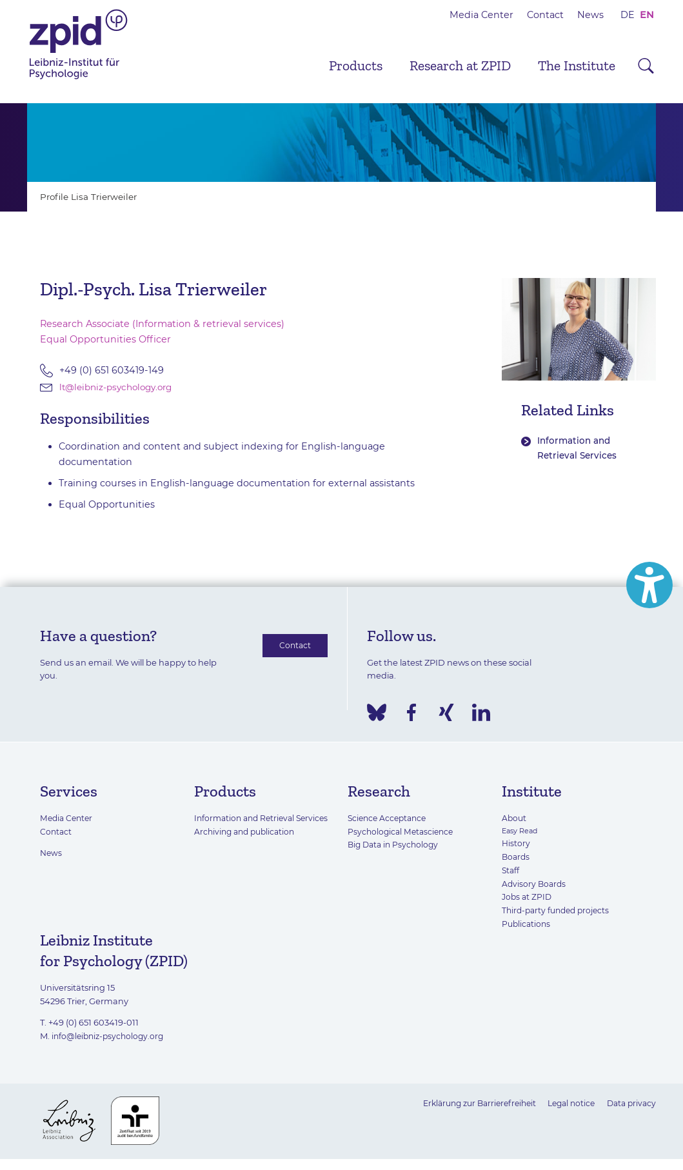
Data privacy (630, 1103)
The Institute (576, 65)
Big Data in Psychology (395, 845)
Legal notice (565, 1103)
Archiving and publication (247, 845)
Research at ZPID (460, 65)
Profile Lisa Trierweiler (92, 197)
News (590, 15)
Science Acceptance (389, 818)
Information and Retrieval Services (578, 448)
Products (355, 65)
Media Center (481, 15)
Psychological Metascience (403, 832)
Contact (545, 15)
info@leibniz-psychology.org (110, 1036)
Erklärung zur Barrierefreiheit (467, 1103)
